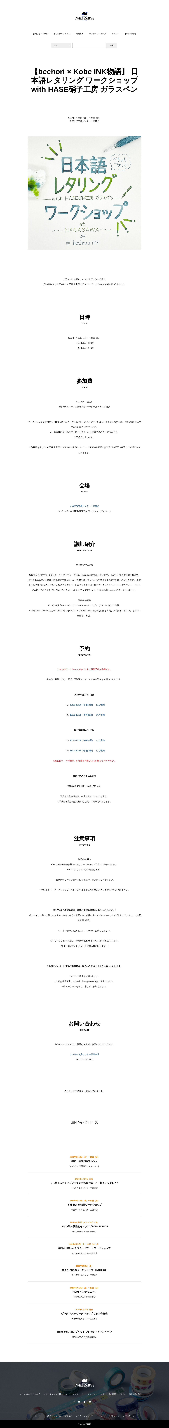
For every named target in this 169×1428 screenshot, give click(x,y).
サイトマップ (113, 1416)
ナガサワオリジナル (52, 1416)
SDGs (122, 1394)
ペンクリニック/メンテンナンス (84, 1394)
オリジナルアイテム (62, 34)
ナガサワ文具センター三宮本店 (84, 506)
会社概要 (112, 1394)
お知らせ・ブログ (40, 34)
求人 (103, 1394)
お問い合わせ (130, 34)
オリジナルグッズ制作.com (55, 1394)
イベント (115, 34)
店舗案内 (79, 34)
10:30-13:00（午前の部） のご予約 (87, 705)
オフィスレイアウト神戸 (30, 1394)
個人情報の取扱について (139, 1394)
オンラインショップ (97, 34)
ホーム (37, 1416)
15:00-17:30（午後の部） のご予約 (87, 715)
